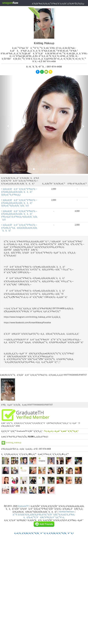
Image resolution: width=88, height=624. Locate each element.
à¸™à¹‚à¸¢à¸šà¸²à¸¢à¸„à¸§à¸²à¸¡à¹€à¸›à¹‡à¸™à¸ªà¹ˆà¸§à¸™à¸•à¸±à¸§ (39, 514)
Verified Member (66, 511)
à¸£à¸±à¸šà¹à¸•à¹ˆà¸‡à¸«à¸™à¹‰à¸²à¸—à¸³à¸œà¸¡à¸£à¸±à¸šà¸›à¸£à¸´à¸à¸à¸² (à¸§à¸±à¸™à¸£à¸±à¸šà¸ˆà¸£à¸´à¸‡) (19, 203)
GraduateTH (23, 506)
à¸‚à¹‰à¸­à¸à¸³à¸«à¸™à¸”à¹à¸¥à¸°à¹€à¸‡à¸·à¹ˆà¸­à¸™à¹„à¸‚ (49, 516)
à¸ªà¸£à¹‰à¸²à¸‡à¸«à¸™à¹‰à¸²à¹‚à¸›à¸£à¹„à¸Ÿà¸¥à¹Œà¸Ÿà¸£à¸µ (58, 3)
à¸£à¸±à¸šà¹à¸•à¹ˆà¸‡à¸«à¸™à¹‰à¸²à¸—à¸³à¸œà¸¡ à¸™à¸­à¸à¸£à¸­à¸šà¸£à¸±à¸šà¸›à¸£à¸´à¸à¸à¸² (19, 227)
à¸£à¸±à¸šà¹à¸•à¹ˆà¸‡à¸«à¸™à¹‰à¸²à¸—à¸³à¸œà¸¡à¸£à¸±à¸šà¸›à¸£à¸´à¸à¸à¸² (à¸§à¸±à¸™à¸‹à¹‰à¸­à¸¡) (19, 191)
